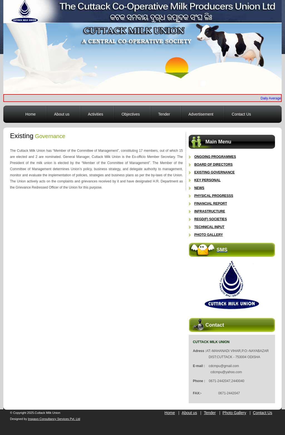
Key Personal (207, 180)
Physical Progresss (213, 196)
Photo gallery (208, 235)
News (199, 188)
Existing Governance (214, 172)
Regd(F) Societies (210, 219)
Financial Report (210, 204)
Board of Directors (213, 165)
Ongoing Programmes (215, 157)
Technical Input (209, 227)
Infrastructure (209, 211)
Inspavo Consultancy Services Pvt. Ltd (54, 419)
